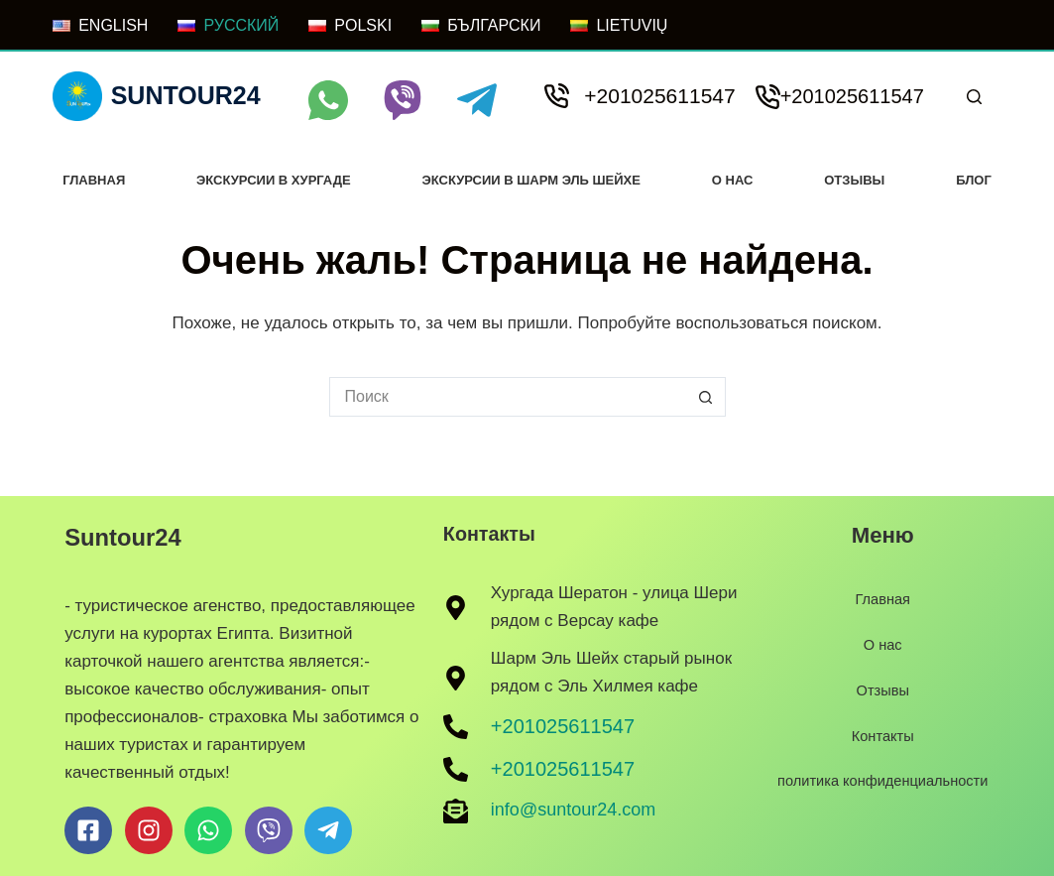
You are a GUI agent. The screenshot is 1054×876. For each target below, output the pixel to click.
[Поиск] (974, 96)
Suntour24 (186, 95)
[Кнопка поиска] (706, 397)
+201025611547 (659, 95)
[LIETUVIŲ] (618, 26)
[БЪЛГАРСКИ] (480, 26)
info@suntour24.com (573, 809)
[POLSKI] (350, 26)
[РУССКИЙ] (228, 26)
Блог (974, 180)
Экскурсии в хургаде (273, 180)
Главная (93, 180)
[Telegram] (477, 100)
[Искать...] (507, 397)
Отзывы (854, 180)
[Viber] (402, 100)
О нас (733, 180)
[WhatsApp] (328, 100)
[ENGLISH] (100, 26)
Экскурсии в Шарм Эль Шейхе (531, 180)
